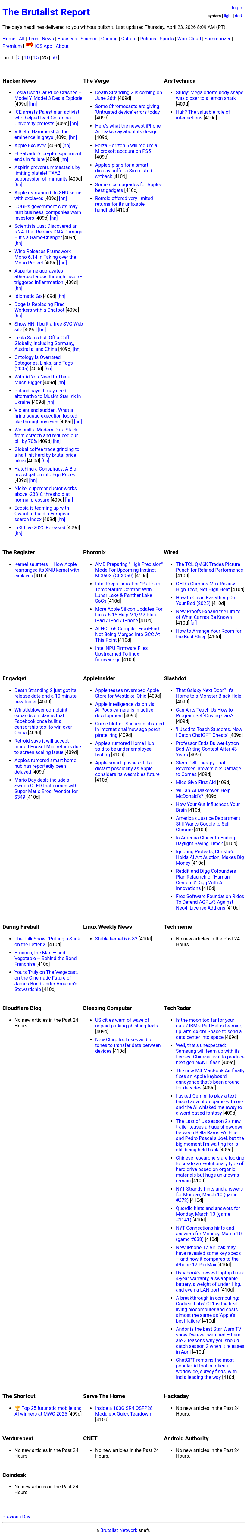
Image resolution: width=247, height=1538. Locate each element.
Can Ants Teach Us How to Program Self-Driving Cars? (204, 712)
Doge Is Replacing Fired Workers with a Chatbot (39, 307)
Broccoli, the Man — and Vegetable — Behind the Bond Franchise (45, 958)
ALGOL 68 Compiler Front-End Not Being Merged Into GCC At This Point (127, 634)
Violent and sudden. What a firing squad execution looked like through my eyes (45, 416)
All (21, 39)
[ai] (193, 623)
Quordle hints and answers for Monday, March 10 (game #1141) (208, 1214)
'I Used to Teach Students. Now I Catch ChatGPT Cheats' (209, 732)
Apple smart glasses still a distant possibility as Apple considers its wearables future (127, 768)
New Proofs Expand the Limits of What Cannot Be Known (208, 614)
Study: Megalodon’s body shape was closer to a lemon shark (209, 95)
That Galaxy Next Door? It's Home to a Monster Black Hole (208, 693)
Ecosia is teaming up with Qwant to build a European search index (42, 513)
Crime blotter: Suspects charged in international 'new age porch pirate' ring (129, 729)
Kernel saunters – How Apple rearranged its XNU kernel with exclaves (46, 570)
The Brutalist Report (46, 12)
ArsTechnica (179, 81)
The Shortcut (19, 1396)
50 (54, 57)
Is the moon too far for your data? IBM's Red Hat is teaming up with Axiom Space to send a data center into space (209, 1028)
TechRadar (177, 1008)
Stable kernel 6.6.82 (116, 939)
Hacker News (19, 81)
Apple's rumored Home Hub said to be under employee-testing (124, 749)
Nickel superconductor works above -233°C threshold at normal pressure (45, 494)
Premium (12, 46)
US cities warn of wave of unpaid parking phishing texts (126, 1023)
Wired (171, 552)
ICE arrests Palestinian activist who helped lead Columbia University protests (46, 117)
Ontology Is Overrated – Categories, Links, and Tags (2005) (43, 363)
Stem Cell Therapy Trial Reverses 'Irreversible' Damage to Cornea (208, 768)
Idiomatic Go (28, 296)
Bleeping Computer (107, 1008)
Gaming (109, 39)
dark (239, 15)
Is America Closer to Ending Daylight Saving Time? (205, 840)
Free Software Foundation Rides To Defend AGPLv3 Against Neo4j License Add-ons (210, 902)
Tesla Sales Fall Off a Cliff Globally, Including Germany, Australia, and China (44, 343)
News (48, 39)
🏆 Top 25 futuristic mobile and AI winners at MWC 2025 (48, 1411)
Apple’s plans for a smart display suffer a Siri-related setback (123, 170)
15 (36, 57)
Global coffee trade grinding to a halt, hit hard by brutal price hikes (46, 455)
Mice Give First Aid (196, 782)
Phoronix (94, 552)
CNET (90, 1438)
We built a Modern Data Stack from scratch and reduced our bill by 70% (46, 435)
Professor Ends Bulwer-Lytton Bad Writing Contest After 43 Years (207, 749)
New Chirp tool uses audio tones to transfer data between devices (128, 1045)
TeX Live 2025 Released (39, 527)
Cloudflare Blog (22, 1008)
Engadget (14, 678)
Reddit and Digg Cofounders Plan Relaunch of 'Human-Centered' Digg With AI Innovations (206, 879)
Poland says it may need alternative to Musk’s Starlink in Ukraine (47, 396)
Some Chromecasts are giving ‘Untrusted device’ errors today (127, 109)
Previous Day (16, 1517)
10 (27, 57)
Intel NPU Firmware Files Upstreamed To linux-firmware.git (121, 653)
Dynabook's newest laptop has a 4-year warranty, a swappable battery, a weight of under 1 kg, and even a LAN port (210, 1281)
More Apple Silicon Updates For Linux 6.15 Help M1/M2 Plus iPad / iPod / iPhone (128, 614)
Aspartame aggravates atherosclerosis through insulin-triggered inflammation (48, 276)
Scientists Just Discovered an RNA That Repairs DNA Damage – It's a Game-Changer (48, 231)
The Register (18, 552)
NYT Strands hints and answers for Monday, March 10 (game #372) (209, 1194)
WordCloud (189, 39)
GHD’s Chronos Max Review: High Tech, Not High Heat (206, 586)
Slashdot (175, 678)
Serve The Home (104, 1396)
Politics (148, 39)
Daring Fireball (20, 927)
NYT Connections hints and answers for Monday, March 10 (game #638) (209, 1233)
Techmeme (178, 927)
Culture (129, 39)
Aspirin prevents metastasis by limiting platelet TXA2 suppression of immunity (47, 173)
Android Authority (186, 1438)
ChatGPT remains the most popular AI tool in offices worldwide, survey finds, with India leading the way (206, 1368)
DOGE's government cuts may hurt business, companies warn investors (47, 212)
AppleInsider (99, 678)
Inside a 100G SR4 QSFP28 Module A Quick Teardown (124, 1411)
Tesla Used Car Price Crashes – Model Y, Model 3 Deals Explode (48, 95)
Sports (167, 39)
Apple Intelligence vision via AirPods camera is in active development (125, 709)
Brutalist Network (118, 1530)
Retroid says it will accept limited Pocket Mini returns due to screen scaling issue (47, 746)
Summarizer (217, 39)
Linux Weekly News (107, 927)
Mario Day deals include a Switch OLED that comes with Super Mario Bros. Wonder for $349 (46, 788)
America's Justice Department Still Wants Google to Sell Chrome (208, 823)
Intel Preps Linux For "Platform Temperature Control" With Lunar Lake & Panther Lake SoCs (127, 592)
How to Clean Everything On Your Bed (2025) (205, 600)
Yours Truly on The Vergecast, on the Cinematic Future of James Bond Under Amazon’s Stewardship (46, 980)
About (62, 46)
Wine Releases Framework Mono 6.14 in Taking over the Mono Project (45, 257)
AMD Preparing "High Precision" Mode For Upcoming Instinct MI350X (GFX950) (129, 570)
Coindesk (14, 1475)
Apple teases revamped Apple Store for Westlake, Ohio (127, 693)
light (228, 15)
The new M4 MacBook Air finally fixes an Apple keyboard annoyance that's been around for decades (210, 1079)
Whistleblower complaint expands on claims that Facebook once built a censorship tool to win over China (43, 721)
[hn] (33, 104)
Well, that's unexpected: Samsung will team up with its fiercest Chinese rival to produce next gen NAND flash (210, 1053)
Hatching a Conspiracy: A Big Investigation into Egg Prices (45, 471)
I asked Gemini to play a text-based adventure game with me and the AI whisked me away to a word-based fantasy (209, 1104)
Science (89, 39)
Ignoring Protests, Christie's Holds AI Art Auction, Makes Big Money (210, 857)
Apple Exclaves (30, 145)
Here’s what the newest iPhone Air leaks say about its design (128, 128)
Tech (33, 39)
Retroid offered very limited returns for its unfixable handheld (124, 204)
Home (8, 39)
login (237, 8)
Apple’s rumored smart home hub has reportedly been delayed (45, 766)
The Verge (96, 81)
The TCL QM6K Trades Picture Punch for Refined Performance (209, 567)
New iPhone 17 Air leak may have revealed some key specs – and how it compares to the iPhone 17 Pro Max (208, 1256)
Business (67, 39)
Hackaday (176, 1396)
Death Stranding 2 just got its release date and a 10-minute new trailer (45, 696)
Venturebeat (17, 1438)
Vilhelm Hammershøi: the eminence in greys (41, 134)
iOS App (43, 46)
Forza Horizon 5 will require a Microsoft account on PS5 (126, 148)
